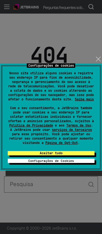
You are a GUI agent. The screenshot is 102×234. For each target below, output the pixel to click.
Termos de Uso (78, 125)
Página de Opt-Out (61, 143)
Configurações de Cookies (51, 161)
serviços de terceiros (72, 130)
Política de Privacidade (31, 125)
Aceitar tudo (51, 153)
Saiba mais (84, 99)
